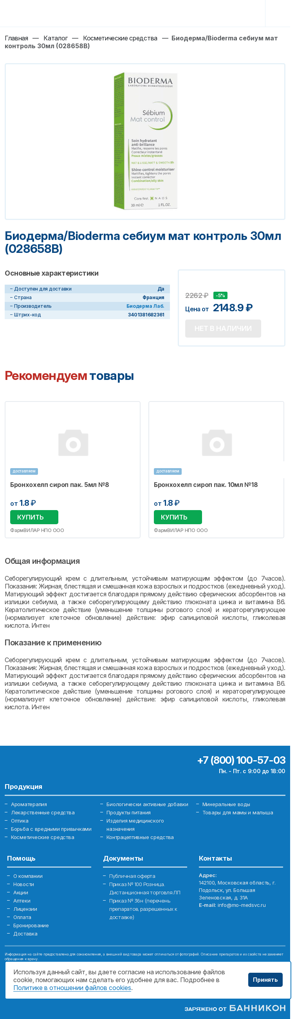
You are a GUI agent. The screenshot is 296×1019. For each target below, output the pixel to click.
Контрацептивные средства (140, 837)
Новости (23, 884)
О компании (27, 876)
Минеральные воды (226, 804)
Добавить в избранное (192, 284)
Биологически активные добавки (147, 804)
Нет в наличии (223, 328)
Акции (20, 892)
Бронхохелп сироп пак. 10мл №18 (206, 485)
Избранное (129, 412)
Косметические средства (42, 837)
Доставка (25, 933)
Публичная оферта (132, 875)
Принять (265, 979)
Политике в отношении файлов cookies (72, 988)
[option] (73, 469)
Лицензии (25, 909)
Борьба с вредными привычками (51, 829)
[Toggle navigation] (279, 13)
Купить (30, 517)
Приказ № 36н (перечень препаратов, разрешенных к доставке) (143, 909)
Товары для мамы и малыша (237, 812)
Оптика (19, 820)
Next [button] (276, 469)
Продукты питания (128, 812)
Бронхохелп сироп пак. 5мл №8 (60, 485)
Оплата (22, 917)
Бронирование (31, 925)
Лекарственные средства (42, 812)
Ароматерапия (29, 804)
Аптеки (21, 900)
